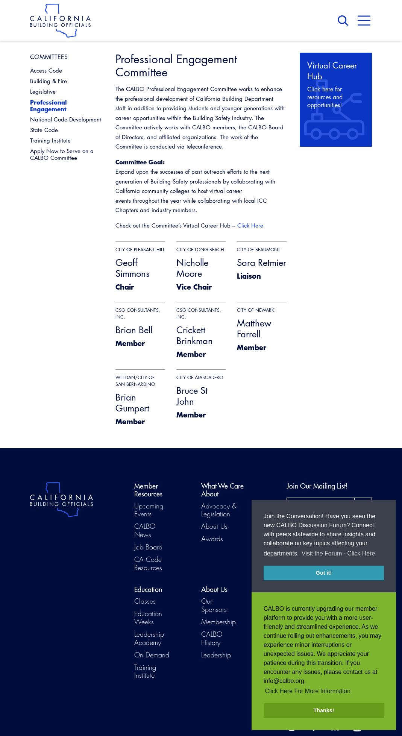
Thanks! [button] (323, 710)
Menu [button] (364, 20)
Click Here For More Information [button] (307, 691)
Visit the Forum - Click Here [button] (338, 558)
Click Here (250, 225)
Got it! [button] (324, 578)
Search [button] (345, 20)
